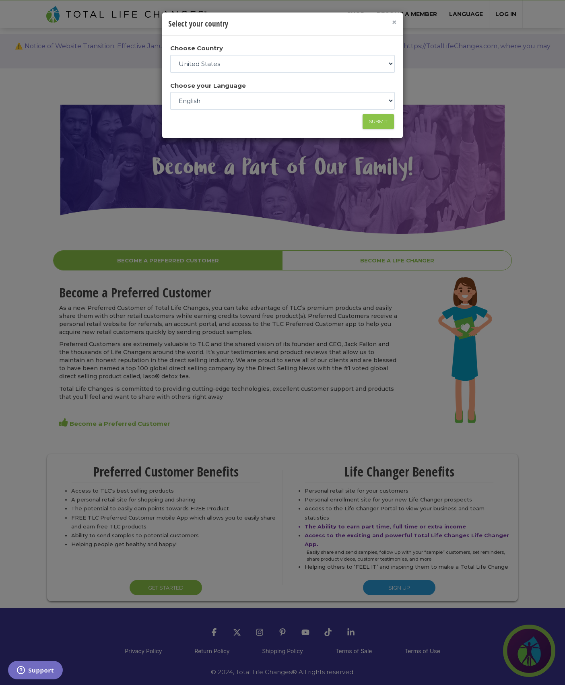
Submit (378, 121)
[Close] (394, 22)
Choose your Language (208, 85)
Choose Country (196, 48)
